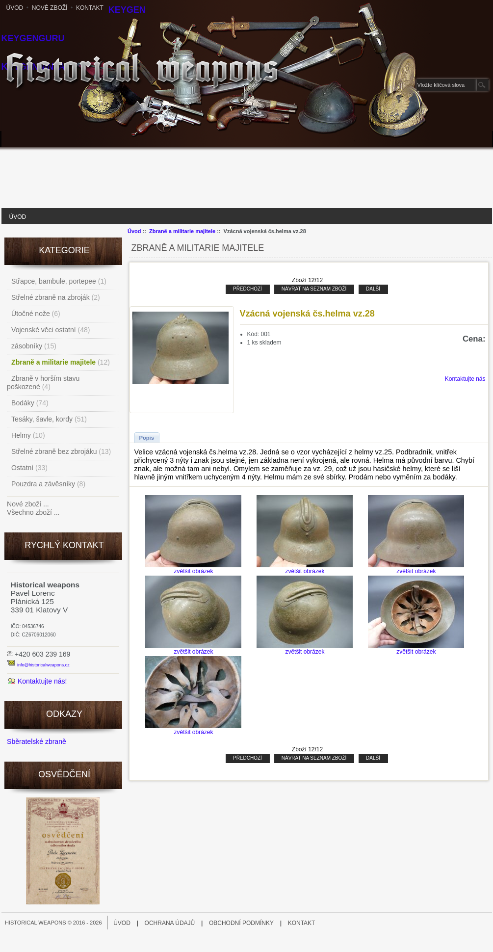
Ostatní (22, 468)
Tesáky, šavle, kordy (42, 419)
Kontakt (90, 7)
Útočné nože (30, 313)
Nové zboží (50, 7)
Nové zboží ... (28, 504)
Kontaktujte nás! (42, 681)
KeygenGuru (33, 38)
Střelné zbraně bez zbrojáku (54, 451)
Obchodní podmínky (241, 923)
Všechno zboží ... (33, 512)
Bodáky (22, 403)
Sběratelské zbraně (36, 741)
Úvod (15, 7)
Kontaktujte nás (465, 378)
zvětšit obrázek (193, 568)
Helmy (21, 435)
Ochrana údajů (170, 923)
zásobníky (26, 346)
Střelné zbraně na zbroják (50, 297)
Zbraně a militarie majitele (182, 231)
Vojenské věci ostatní (43, 330)
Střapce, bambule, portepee (53, 281)
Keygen (127, 10)
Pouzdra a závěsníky (43, 484)
